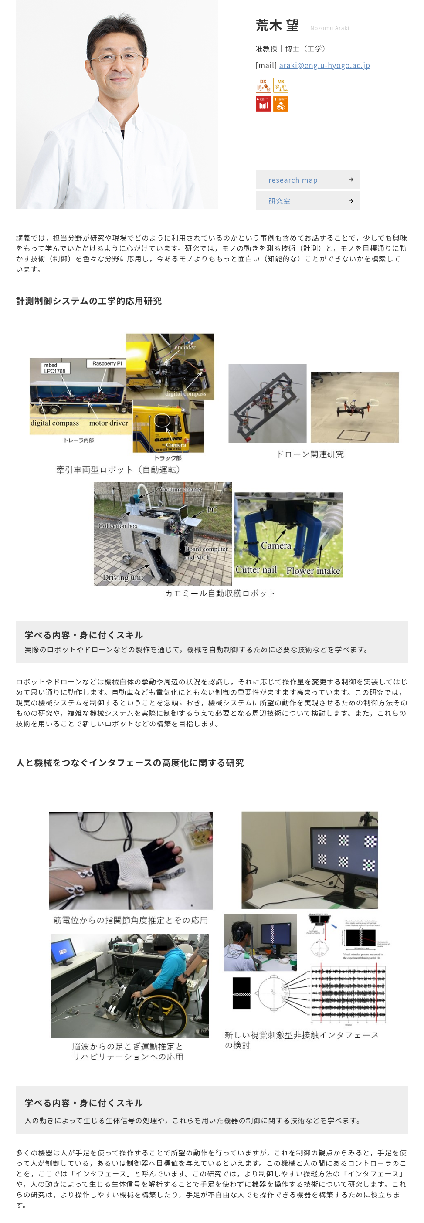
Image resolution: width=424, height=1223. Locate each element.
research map (293, 179)
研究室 (280, 201)
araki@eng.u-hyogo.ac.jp (324, 65)
